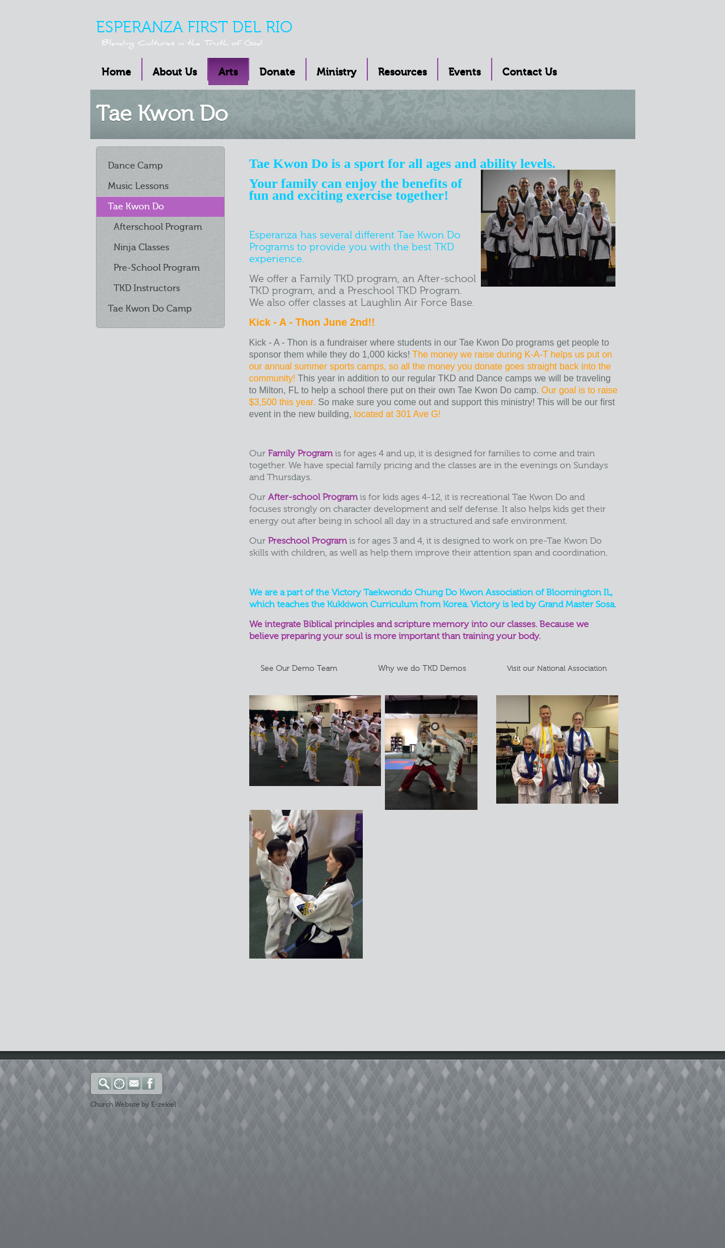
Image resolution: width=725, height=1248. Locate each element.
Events (465, 72)
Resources (402, 72)
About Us (175, 72)
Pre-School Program (157, 268)
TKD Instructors (147, 288)
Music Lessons (138, 186)
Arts (228, 72)
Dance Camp (135, 166)
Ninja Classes (141, 247)
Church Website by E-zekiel (133, 1104)
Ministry (337, 72)
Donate (277, 72)
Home (116, 72)
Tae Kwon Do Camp (150, 309)
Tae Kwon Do (136, 206)
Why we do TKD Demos (420, 668)
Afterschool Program (158, 227)
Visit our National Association (557, 669)
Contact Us (529, 72)
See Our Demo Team (299, 668)
